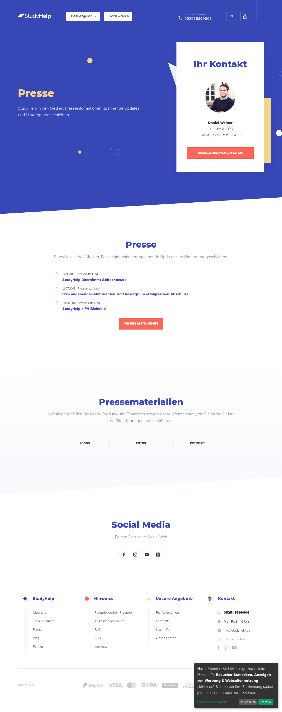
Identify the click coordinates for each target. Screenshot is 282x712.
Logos (85, 443)
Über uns (39, 612)
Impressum (102, 646)
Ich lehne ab (248, 702)
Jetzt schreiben (232, 639)
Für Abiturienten (167, 612)
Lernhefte (163, 621)
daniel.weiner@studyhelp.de (220, 153)
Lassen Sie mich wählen (212, 702)
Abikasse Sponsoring (109, 621)
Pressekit (197, 443)
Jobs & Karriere (44, 621)
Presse (38, 630)
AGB (97, 638)
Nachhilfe (162, 630)
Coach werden (118, 16)
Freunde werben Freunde (113, 612)
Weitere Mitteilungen (141, 323)
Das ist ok (265, 702)
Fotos (141, 443)
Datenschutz (26, 685)
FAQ (97, 630)
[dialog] (236, 685)
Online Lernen (166, 638)
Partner (38, 646)
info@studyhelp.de (234, 630)
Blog (36, 638)
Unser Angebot (82, 16)
